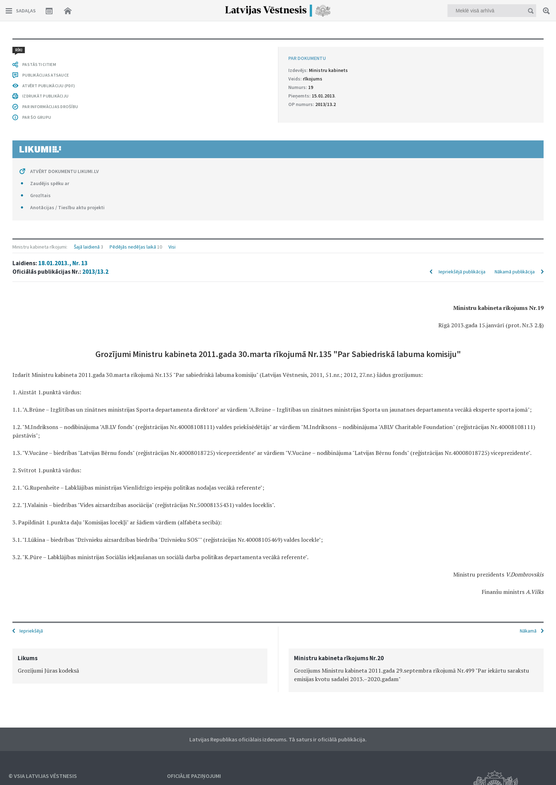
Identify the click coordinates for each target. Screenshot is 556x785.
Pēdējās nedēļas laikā (133, 247)
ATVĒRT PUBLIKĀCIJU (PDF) (48, 85)
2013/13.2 (95, 271)
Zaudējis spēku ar (49, 183)
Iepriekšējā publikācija (462, 271)
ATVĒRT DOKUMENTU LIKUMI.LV (64, 171)
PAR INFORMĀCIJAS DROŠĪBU (50, 106)
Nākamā (528, 631)
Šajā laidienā (87, 247)
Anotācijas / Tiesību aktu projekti (67, 207)
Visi (172, 247)
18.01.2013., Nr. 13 (63, 263)
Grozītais (40, 195)
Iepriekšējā (31, 631)
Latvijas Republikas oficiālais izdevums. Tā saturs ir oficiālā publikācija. (278, 739)
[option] (139, 666)
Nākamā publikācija (515, 271)
